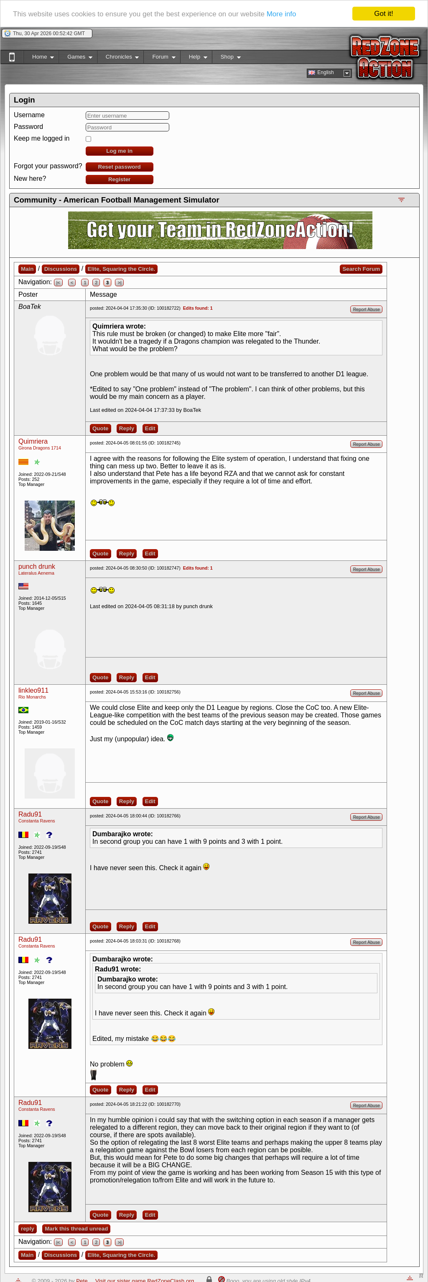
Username (29, 114)
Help (193, 58)
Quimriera (33, 441)
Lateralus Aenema (36, 572)
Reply (126, 428)
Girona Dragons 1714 (39, 447)
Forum (159, 58)
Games (75, 58)
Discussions (60, 269)
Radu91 (30, 814)
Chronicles (118, 58)
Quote (100, 428)
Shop (226, 58)
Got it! (383, 14)
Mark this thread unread (76, 1228)
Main (27, 269)
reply (27, 1228)
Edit (150, 428)
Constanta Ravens (36, 820)
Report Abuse (366, 309)
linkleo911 (33, 690)
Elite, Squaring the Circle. (121, 269)
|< (58, 282)
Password (28, 126)
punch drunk (36, 566)
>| (119, 282)
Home (38, 58)
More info (281, 14)
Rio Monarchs (32, 696)
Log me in (119, 151)
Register (119, 179)
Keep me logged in (41, 138)
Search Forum (361, 269)
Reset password (119, 167)
